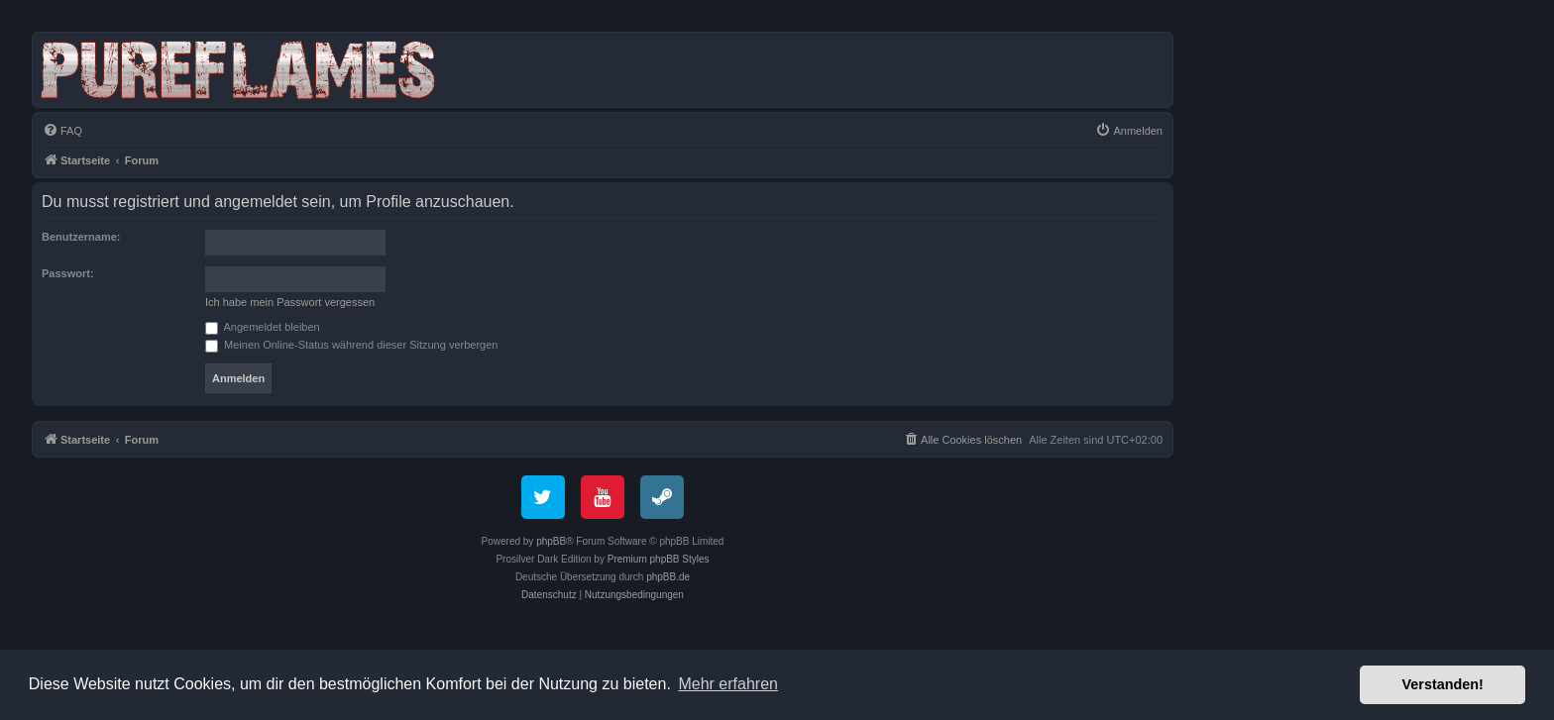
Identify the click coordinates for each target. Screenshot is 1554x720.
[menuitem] (62, 131)
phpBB (551, 541)
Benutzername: (81, 237)
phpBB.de (668, 576)
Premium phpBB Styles (659, 559)
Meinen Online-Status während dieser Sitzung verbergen (351, 345)
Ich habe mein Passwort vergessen (290, 302)
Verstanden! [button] (1443, 684)
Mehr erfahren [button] (728, 683)
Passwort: (68, 273)
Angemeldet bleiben (262, 327)
